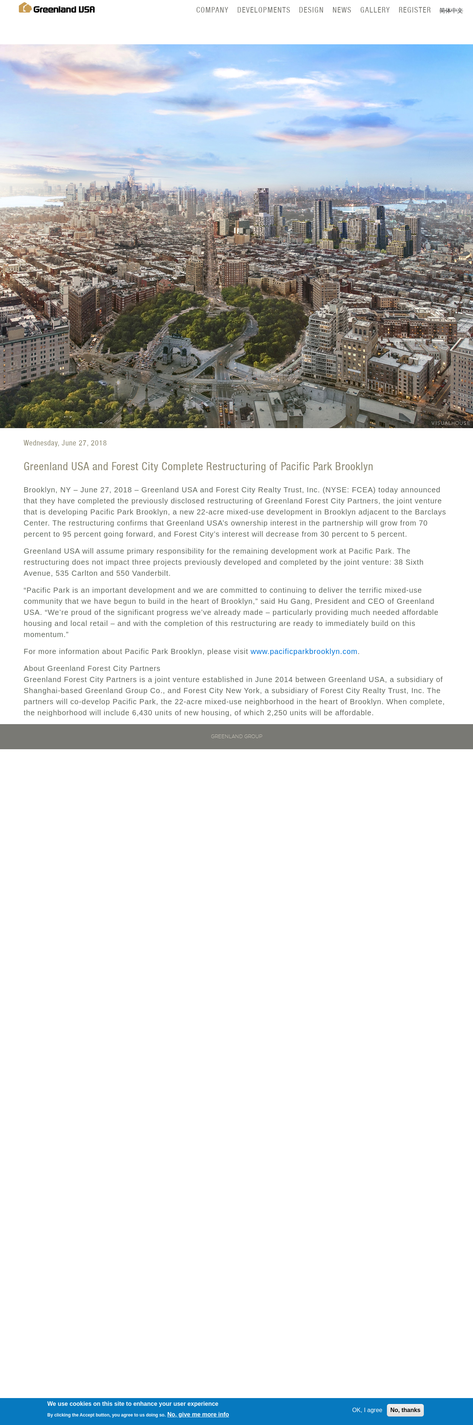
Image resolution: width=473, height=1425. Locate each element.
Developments (264, 10)
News (342, 10)
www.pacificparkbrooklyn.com (304, 651)
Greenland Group (236, 737)
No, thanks (405, 1411)
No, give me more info (198, 1416)
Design (311, 10)
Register (415, 10)
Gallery (375, 10)
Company (212, 10)
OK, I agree (367, 1411)
